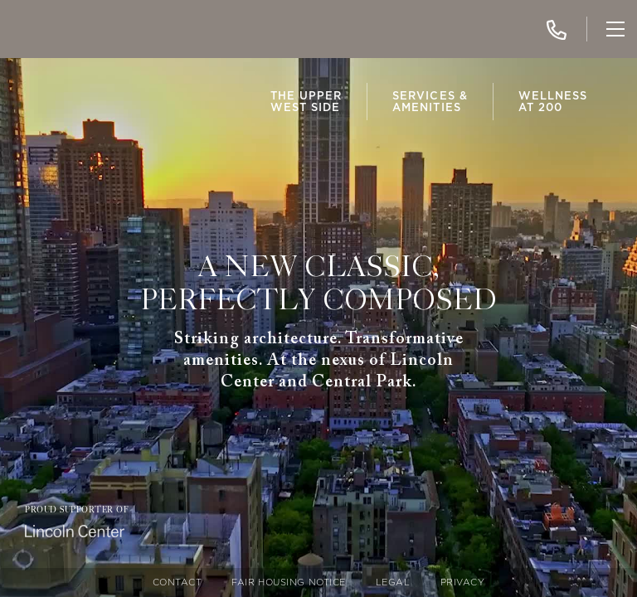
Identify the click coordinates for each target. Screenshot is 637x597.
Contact (177, 582)
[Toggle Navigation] (615, 29)
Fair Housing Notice (288, 582)
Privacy (462, 582)
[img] (62, 29)
